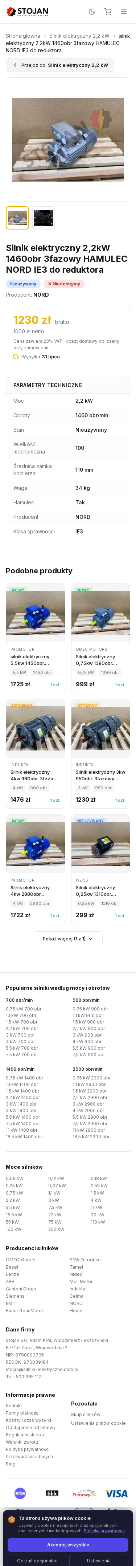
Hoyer (76, 1310)
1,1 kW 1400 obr (22, 1084)
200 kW (56, 1229)
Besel (12, 1267)
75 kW (55, 1222)
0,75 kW (14, 1193)
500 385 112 (28, 1376)
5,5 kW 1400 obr (23, 1117)
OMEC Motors (21, 1259)
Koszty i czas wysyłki (28, 1420)
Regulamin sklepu (25, 1434)
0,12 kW (56, 1178)
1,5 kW (97, 1193)
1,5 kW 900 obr (88, 1022)
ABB (10, 1281)
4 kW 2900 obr (88, 1110)
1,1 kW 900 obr (88, 1015)
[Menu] (123, 11)
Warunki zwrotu (22, 1442)
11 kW (96, 1207)
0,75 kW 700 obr (23, 1009)
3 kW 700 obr (20, 1035)
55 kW (12, 1222)
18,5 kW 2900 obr (91, 1136)
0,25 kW (14, 1185)
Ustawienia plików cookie (98, 1423)
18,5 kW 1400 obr (24, 1136)
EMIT (11, 1303)
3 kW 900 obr (87, 1035)
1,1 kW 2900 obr (89, 1084)
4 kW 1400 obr (21, 1110)
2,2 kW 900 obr (89, 1028)
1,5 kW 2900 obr (90, 1091)
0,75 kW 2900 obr (92, 1078)
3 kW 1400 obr (21, 1104)
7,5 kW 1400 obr (23, 1123)
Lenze (12, 1274)
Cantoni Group (21, 1289)
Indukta (77, 1289)
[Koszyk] (107, 11)
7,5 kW (55, 1207)
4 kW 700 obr (20, 1041)
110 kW (98, 1222)
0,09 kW (15, 1178)
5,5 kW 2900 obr (90, 1117)
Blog (11, 1464)
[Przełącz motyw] (91, 11)
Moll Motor (81, 1281)
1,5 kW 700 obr (21, 1022)
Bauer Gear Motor (24, 1310)
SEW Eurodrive (85, 1259)
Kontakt (14, 1405)
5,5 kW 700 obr (22, 1048)
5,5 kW (13, 1207)
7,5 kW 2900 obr (90, 1123)
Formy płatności (23, 1413)
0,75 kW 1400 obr (24, 1078)
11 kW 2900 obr (89, 1130)
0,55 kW (99, 1185)
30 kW (97, 1214)
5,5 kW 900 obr (89, 1048)
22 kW (54, 1214)
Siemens (15, 1296)
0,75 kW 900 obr (90, 1009)
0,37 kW (57, 1185)
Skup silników (85, 1414)
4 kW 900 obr (87, 1041)
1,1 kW (54, 1193)
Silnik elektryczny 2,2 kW (79, 36)
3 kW (53, 1200)
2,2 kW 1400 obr (23, 1097)
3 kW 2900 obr (88, 1104)
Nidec (76, 1274)
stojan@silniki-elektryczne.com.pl (42, 1369)
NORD (76, 1303)
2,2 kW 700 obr (22, 1028)
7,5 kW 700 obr (22, 1054)
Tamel (76, 1267)
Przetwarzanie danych (29, 1456)
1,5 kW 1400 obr (22, 1091)
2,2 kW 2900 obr (90, 1097)
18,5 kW (14, 1214)
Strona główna (23, 36)
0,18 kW (99, 1178)
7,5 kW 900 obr (89, 1054)
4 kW (96, 1200)
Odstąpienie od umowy (31, 1427)
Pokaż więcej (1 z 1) (68, 939)
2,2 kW (13, 1200)
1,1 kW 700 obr (21, 1015)
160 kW (13, 1229)
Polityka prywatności (28, 1449)
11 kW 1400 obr (21, 1130)
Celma (76, 1296)
